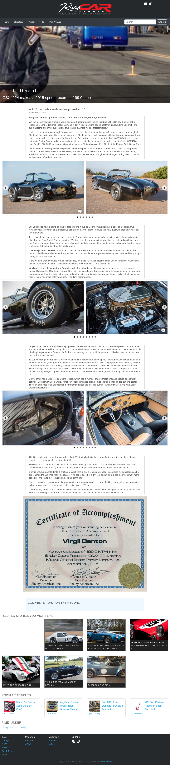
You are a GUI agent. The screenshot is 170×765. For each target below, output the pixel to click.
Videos (52, 744)
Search (162, 22)
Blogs (5, 754)
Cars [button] (7, 22)
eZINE (28, 744)
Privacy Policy (106, 761)
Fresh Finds (8, 751)
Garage (5, 740)
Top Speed (20, 728)
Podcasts (53, 740)
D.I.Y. (4, 744)
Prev (5, 187)
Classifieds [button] (19, 22)
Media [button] (42, 22)
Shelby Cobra (8, 728)
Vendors (32, 22)
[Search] (140, 21)
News (5, 747)
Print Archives (55, 22)
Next (164, 187)
